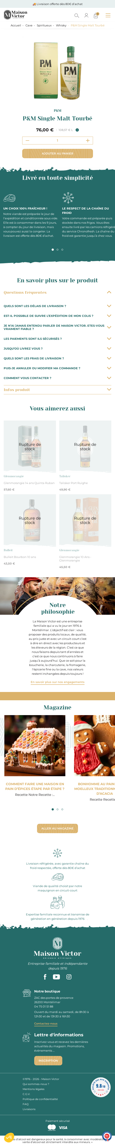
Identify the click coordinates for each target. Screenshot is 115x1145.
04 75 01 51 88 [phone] (43, 1006)
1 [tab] (53, 250)
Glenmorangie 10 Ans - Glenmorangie (75, 558)
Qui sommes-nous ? (36, 1084)
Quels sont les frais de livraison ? (57, 358)
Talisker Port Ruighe (73, 483)
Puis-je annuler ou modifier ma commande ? (57, 368)
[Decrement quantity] (27, 140)
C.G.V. (26, 1094)
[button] (9, 1137)
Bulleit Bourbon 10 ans (20, 557)
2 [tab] (57, 250)
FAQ (26, 1104)
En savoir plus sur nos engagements (58, 682)
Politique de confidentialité (40, 1099)
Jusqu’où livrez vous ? (57, 348)
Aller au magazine (57, 828)
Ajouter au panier (57, 153)
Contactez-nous (46, 1023)
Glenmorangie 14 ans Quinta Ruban (29, 483)
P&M (57, 111)
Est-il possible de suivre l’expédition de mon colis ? (57, 316)
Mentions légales (33, 1089)
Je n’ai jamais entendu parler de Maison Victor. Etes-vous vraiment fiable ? (57, 327)
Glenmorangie (14, 476)
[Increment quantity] (87, 140)
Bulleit (8, 550)
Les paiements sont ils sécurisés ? (57, 338)
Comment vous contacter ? (57, 378)
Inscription (48, 1060)
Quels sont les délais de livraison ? (57, 306)
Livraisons (29, 1109)
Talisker (65, 476)
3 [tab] (62, 250)
